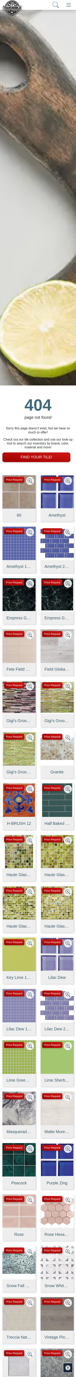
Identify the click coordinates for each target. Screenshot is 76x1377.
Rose (19, 1234)
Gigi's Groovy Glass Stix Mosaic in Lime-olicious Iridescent (57, 720)
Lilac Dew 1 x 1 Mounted (19, 1029)
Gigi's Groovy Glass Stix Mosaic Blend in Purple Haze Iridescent (19, 720)
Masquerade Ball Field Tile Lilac (19, 1131)
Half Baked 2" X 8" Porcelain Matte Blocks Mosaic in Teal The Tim (57, 823)
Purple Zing (57, 1183)
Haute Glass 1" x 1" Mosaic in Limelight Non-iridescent (57, 874)
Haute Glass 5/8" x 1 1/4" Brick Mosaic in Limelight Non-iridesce (19, 926)
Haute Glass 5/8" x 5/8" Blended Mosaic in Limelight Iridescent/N (57, 926)
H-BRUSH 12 (19, 823)
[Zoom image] (30, 481)
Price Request (14, 479)
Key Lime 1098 (19, 977)
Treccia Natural (19, 1337)
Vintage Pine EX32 (57, 1337)
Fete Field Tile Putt (19, 669)
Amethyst (57, 515)
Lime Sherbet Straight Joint (57, 1080)
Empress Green (19, 618)
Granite (57, 772)
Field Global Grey (57, 669)
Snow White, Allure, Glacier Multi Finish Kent (57, 1285)
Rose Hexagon (57, 1234)
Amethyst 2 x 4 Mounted (57, 566)
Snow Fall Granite (19, 1285)
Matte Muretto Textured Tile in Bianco (57, 1131)
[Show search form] (56, 5)
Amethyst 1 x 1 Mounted (19, 566)
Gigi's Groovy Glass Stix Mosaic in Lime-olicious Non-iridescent (19, 772)
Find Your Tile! (36, 457)
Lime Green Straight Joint (19, 1080)
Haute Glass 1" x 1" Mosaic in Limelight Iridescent (19, 874)
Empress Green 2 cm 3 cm (57, 618)
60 (19, 515)
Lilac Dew (57, 977)
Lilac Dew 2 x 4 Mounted (57, 1029)
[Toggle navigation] (69, 5)
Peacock (19, 1183)
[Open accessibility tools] (68, 1368)
